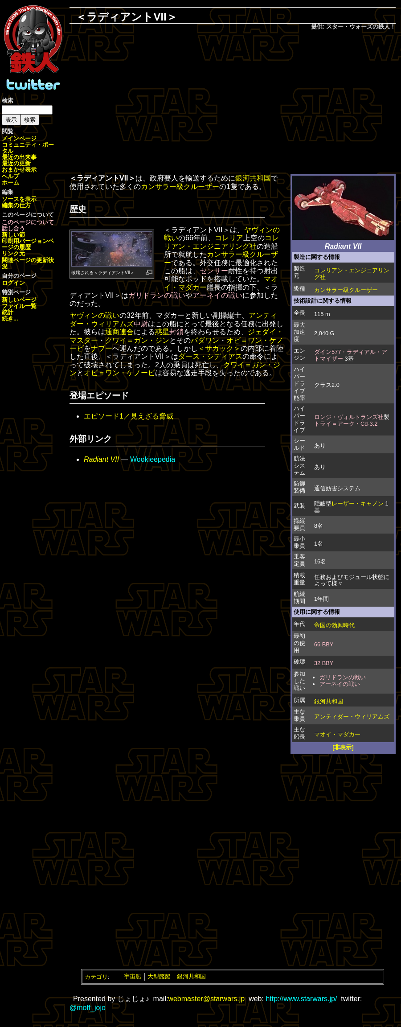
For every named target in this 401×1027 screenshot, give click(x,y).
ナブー (101, 348)
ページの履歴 (28, 244)
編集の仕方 (16, 205)
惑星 (162, 332)
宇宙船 (132, 976)
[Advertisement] (232, 103)
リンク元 (13, 253)
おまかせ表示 (19, 169)
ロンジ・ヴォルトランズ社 (349, 417)
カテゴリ (96, 976)
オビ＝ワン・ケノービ (119, 373)
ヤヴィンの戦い (94, 315)
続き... (10, 318)
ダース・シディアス (210, 356)
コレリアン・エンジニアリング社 (351, 273)
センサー (214, 271)
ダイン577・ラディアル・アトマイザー (350, 355)
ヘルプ (10, 176)
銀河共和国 (328, 701)
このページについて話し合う (28, 225)
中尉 (141, 324)
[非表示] (343, 747)
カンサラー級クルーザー (346, 290)
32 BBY (323, 663)
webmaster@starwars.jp (206, 998)
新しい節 (13, 234)
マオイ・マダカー (337, 734)
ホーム (10, 182)
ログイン (13, 282)
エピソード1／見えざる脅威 (128, 416)
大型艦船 (159, 976)
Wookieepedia (152, 459)
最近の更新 (16, 163)
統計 (7, 312)
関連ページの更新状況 (28, 263)
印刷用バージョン (25, 241)
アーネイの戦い (339, 684)
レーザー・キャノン (357, 503)
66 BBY (323, 644)
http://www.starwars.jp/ (301, 998)
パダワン (205, 340)
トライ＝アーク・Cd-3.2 (345, 423)
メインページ (19, 138)
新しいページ (19, 299)
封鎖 (176, 332)
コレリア (229, 238)
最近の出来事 (19, 157)
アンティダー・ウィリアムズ (351, 716)
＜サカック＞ (219, 348)
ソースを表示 (19, 199)
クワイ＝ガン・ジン (137, 340)
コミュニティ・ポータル (28, 147)
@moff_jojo (88, 1007)
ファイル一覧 (19, 306)
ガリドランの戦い (342, 677)
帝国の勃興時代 (334, 625)
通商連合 (119, 332)
